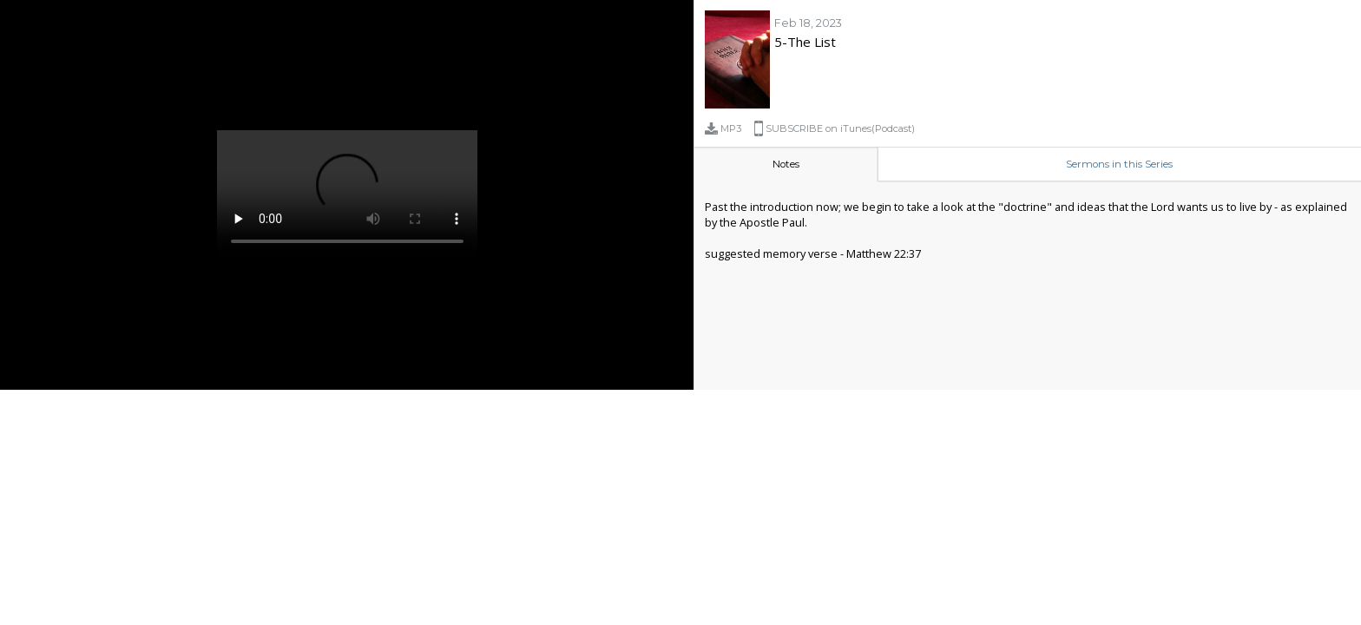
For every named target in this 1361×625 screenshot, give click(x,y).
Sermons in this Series (1119, 164)
